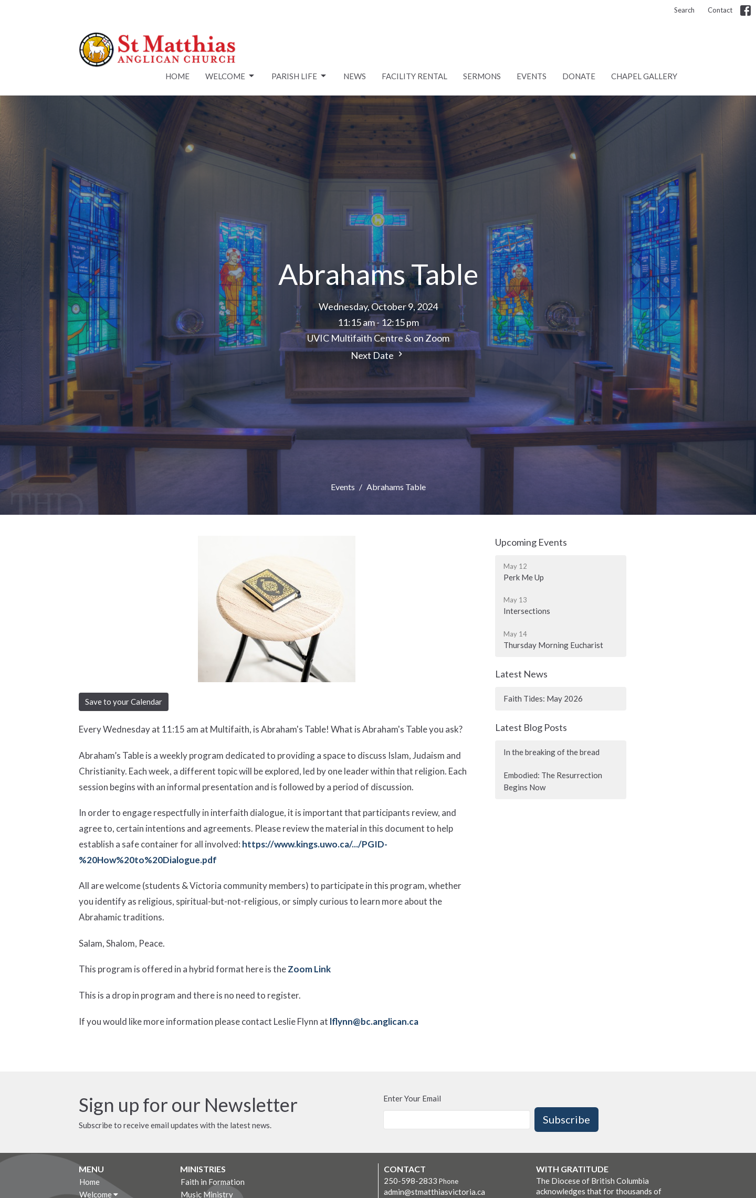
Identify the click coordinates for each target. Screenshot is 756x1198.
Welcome (230, 76)
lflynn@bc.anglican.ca (374, 1021)
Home (177, 76)
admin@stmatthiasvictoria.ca (434, 1191)
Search (684, 10)
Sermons (482, 76)
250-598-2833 (410, 1180)
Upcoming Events (531, 542)
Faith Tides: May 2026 (543, 698)
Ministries (203, 1169)
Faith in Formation (213, 1181)
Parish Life (299, 76)
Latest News (521, 674)
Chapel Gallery (644, 76)
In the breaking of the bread (551, 752)
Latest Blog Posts (531, 727)
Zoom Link (310, 968)
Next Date (378, 355)
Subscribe (566, 1119)
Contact (720, 10)
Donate (578, 76)
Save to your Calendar (123, 701)
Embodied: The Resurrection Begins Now (552, 781)
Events (532, 76)
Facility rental (414, 76)
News (354, 76)
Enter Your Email (412, 1098)
